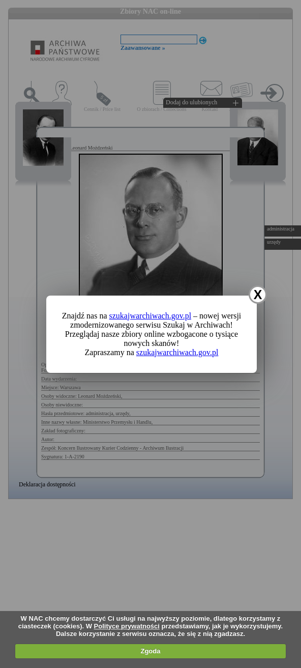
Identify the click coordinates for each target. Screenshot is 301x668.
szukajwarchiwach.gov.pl (150, 315)
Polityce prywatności (127, 626)
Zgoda (150, 651)
